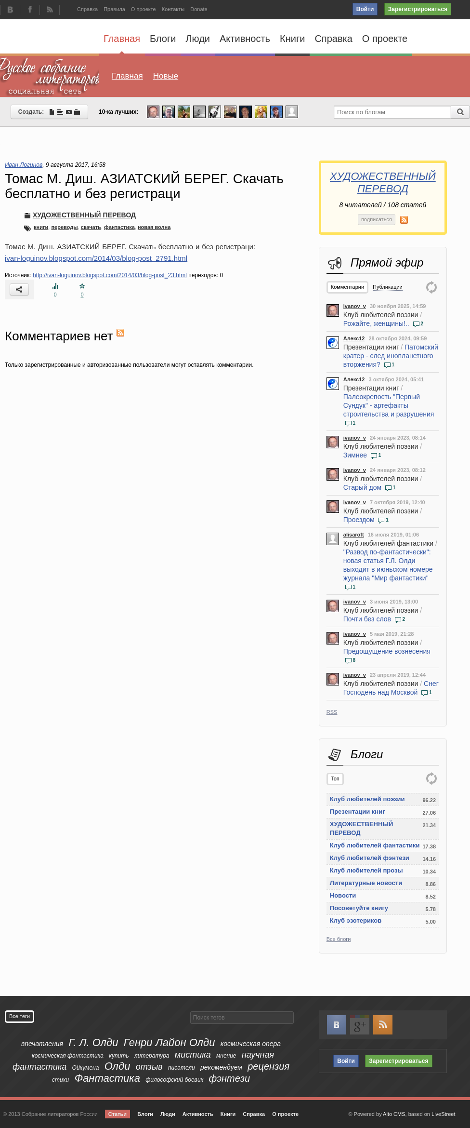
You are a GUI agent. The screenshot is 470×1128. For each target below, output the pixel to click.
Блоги (163, 38)
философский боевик (174, 1079)
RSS (332, 712)
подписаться (376, 219)
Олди (117, 1066)
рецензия (268, 1066)
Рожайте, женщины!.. (376, 323)
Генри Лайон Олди (169, 1042)
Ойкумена (85, 1067)
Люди (197, 38)
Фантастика (107, 1078)
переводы (64, 227)
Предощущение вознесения (387, 651)
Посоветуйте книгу (359, 908)
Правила (114, 9)
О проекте (143, 9)
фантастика (119, 227)
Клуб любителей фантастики (388, 543)
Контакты (173, 9)
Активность (245, 38)
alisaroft (353, 534)
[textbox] (242, 1017)
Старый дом (362, 487)
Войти (365, 9)
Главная (122, 43)
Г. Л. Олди (93, 1042)
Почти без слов (367, 619)
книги (41, 227)
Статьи (117, 1114)
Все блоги (338, 939)
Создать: (49, 111)
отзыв (149, 1067)
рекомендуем (221, 1067)
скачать (91, 227)
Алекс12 (354, 338)
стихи (60, 1079)
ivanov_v (354, 306)
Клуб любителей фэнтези (369, 857)
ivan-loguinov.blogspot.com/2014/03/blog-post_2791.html (96, 258)
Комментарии (347, 287)
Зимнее (355, 455)
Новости (343, 895)
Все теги (19, 1016)
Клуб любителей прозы (366, 870)
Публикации (388, 287)
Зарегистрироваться (417, 9)
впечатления (42, 1043)
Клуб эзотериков (355, 920)
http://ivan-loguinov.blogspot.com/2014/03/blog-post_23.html (110, 275)
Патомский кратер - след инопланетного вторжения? (390, 355)
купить (119, 1055)
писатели (181, 1067)
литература (152, 1055)
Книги (292, 38)
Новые (165, 76)
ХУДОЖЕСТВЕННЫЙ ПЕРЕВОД (383, 182)
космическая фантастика (68, 1055)
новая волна (154, 227)
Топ (335, 778)
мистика (193, 1055)
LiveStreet (443, 1114)
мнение (226, 1055)
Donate (198, 9)
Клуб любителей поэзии (380, 315)
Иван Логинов (23, 164)
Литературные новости (366, 882)
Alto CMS (394, 1114)
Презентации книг (371, 347)
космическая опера (251, 1043)
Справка (87, 9)
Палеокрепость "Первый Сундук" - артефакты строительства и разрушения (388, 405)
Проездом (359, 520)
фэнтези (229, 1078)
